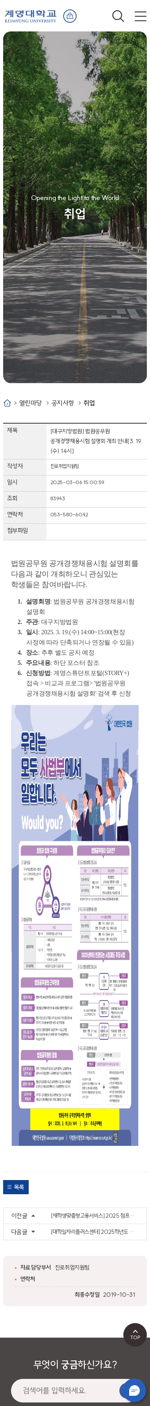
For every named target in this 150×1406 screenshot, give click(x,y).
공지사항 (62, 403)
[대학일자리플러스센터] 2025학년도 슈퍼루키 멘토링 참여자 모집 (95, 1231)
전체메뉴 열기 (140, 16)
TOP (135, 1337)
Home (7, 403)
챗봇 (134, 1390)
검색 (118, 16)
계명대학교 (30, 14)
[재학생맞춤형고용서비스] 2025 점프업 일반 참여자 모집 (95, 1215)
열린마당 (30, 403)
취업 (89, 403)
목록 (19, 1187)
